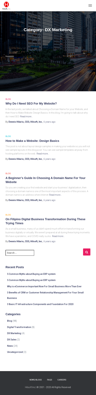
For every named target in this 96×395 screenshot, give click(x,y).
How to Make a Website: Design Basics (32, 140)
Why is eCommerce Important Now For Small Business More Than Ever (44, 286)
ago (50, 122)
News (10, 346)
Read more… (26, 116)
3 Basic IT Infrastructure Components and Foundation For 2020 (40, 304)
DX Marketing (14, 333)
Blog (8, 99)
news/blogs (36, 380)
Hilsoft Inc (30, 387)
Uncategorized (15, 352)
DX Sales (11, 339)
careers (61, 380)
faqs (49, 380)
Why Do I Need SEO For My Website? (31, 103)
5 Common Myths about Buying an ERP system (31, 274)
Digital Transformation (19, 327)
